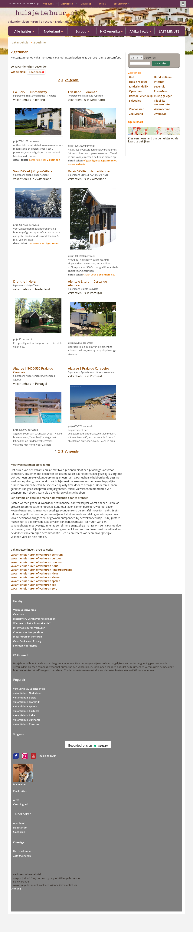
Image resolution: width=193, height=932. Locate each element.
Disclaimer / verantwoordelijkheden (34, 618)
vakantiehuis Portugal (26, 711)
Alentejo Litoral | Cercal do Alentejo (87, 283)
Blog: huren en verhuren (27, 636)
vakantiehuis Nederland (27, 693)
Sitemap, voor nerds (25, 645)
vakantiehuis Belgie (24, 697)
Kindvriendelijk (138, 86)
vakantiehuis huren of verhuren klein (34, 573)
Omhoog (16, 888)
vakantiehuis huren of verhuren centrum (37, 554)
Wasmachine (162, 109)
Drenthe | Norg (24, 281)
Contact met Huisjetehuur (28, 632)
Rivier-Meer (161, 91)
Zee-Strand (136, 114)
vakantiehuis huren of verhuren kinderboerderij (41, 569)
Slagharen (19, 832)
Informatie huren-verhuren (29, 627)
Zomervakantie (22, 855)
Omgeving (86, 3)
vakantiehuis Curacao (26, 724)
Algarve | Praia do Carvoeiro (88, 368)
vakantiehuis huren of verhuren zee (33, 585)
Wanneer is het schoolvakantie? (32, 623)
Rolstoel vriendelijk (141, 96)
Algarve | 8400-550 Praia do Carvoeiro (33, 370)
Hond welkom (163, 77)
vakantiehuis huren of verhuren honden (36, 562)
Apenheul (19, 823)
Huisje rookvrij (138, 82)
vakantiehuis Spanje (25, 706)
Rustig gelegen (163, 96)
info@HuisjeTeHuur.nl (67, 878)
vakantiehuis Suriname (26, 719)
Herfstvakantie (22, 851)
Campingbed (20, 804)
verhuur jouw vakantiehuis (29, 688)
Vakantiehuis (20, 42)
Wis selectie (18, 72)
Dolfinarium (20, 827)
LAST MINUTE (169, 31)
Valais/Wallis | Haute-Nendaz (89, 171)
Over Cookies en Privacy (27, 641)
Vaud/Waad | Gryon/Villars (32, 171)
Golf (131, 77)
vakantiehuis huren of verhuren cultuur (36, 558)
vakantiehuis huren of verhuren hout (34, 566)
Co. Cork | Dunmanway (30, 92)
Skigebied (135, 100)
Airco (16, 800)
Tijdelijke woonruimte (162, 102)
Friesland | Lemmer (82, 92)
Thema (102, 3)
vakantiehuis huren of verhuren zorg (34, 588)
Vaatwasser (136, 109)
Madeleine (19, 784)
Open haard (136, 91)
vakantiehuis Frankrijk (26, 702)
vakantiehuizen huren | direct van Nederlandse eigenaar (46, 21)
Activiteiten (67, 3)
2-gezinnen (40, 42)
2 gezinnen (19, 52)
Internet (159, 82)
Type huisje (48, 3)
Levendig (159, 86)
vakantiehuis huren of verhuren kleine (35, 577)
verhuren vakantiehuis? (27, 874)
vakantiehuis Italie (24, 715)
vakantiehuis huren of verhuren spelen (35, 581)
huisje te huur (47, 755)
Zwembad (160, 114)
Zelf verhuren (120, 3)
